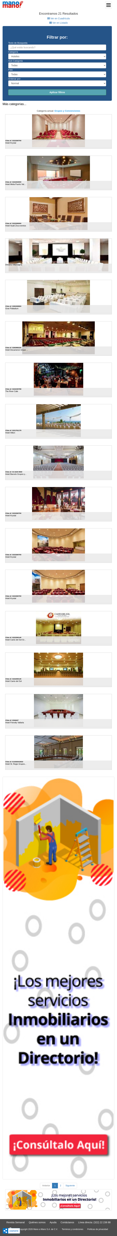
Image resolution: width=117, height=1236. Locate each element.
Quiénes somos (37, 1222)
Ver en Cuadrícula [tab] (58, 18)
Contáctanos (67, 1222)
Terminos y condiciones (72, 1229)
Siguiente (70, 1185)
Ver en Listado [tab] (58, 22)
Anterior (46, 1185)
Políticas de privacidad (97, 1229)
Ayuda (53, 1222)
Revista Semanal (15, 1222)
